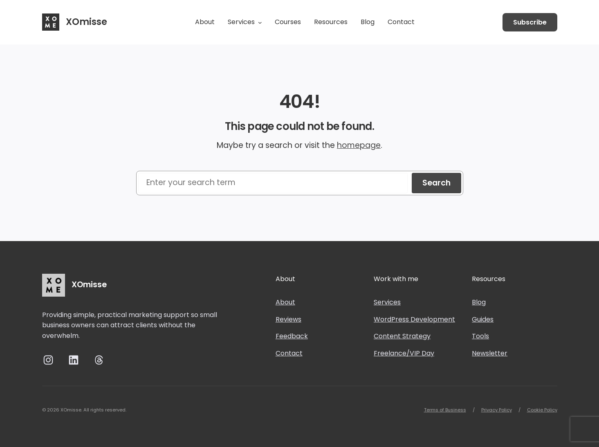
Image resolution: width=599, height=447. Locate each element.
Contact (289, 353)
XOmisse (86, 22)
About (285, 302)
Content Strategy (402, 336)
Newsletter (489, 353)
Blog (479, 302)
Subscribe (530, 22)
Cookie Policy (542, 410)
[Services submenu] (260, 22)
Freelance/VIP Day (404, 353)
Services (387, 302)
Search (436, 182)
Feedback (292, 336)
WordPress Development (414, 319)
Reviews (288, 319)
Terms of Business (445, 410)
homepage (359, 145)
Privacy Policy (496, 410)
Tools (480, 336)
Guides (483, 319)
